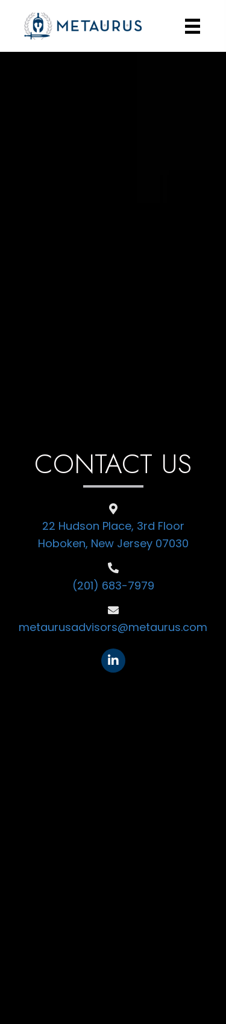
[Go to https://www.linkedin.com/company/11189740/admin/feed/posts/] (113, 661)
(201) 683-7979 (113, 585)
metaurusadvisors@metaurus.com (113, 627)
